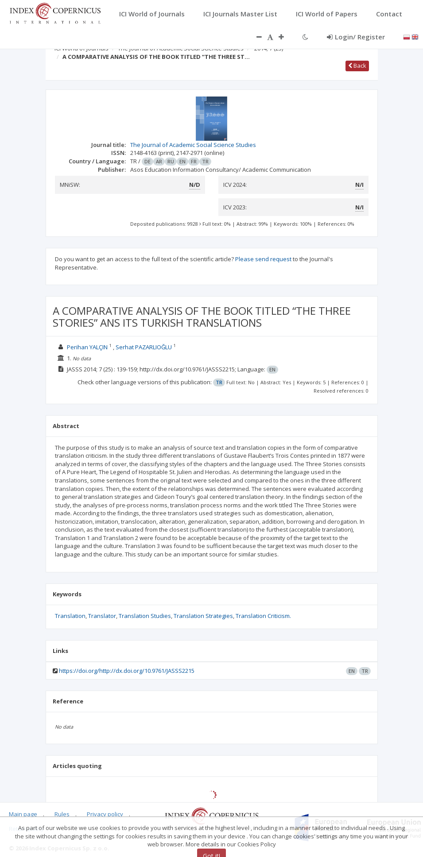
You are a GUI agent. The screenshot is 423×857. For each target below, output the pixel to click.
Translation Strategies (203, 616)
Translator (102, 616)
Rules (62, 814)
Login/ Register (356, 36)
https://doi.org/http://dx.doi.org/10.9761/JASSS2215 (126, 671)
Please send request (263, 259)
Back (357, 65)
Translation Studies (145, 616)
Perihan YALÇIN (87, 347)
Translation (70, 616)
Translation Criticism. (263, 616)
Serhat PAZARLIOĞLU (144, 347)
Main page (23, 814)
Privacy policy (105, 814)
